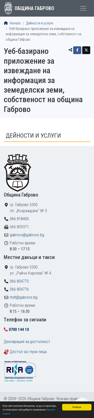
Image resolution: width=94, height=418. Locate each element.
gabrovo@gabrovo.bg (27, 235)
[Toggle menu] (83, 8)
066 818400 (19, 218)
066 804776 (19, 289)
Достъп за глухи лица (28, 351)
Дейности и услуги (39, 23)
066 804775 (19, 281)
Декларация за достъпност (27, 341)
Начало (12, 23)
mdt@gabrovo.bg (23, 297)
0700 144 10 (19, 329)
